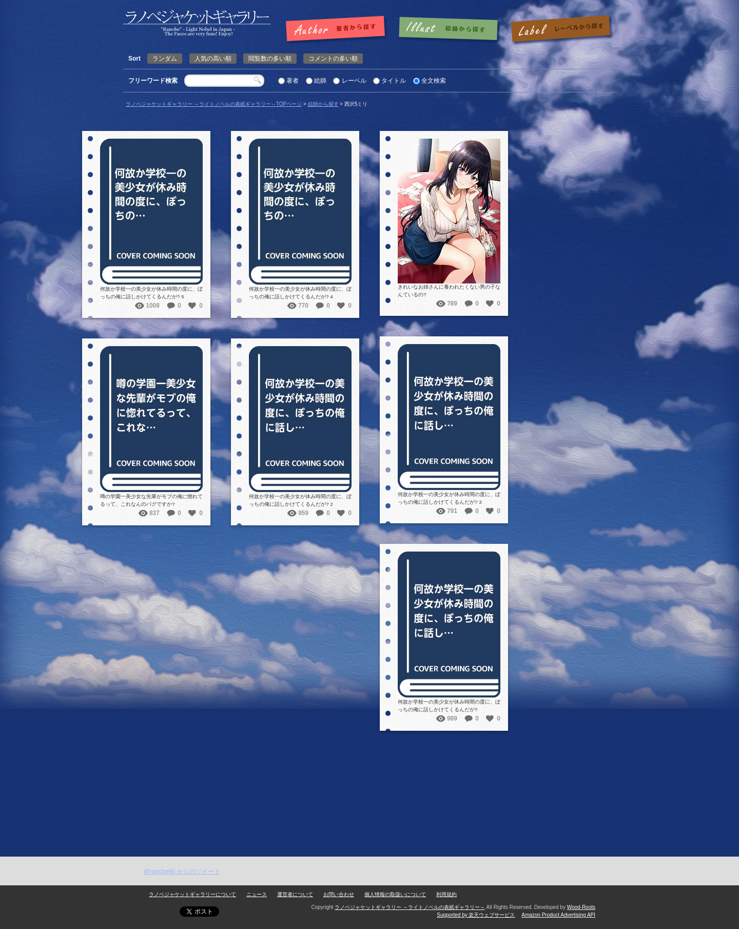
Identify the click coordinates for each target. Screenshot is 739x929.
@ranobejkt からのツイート (182, 871)
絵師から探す (323, 104)
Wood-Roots (581, 907)
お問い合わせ (338, 894)
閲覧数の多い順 (269, 58)
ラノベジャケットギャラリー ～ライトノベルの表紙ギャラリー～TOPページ (214, 104)
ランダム (164, 58)
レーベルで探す (560, 29)
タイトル (393, 80)
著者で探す (338, 29)
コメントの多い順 (333, 58)
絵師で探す (449, 29)
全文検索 (433, 80)
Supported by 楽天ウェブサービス (476, 915)
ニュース (256, 894)
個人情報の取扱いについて (395, 894)
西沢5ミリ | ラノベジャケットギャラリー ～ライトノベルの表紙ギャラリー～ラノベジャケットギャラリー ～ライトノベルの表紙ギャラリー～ (197, 23)
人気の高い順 (213, 58)
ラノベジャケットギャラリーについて (192, 894)
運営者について (295, 894)
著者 (292, 80)
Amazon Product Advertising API (558, 915)
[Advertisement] (369, 779)
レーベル (354, 80)
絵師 (320, 80)
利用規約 (446, 894)
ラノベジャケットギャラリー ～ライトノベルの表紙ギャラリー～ (410, 907)
